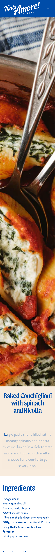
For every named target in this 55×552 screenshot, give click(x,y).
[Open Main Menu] (48, 9)
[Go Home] (22, 8)
